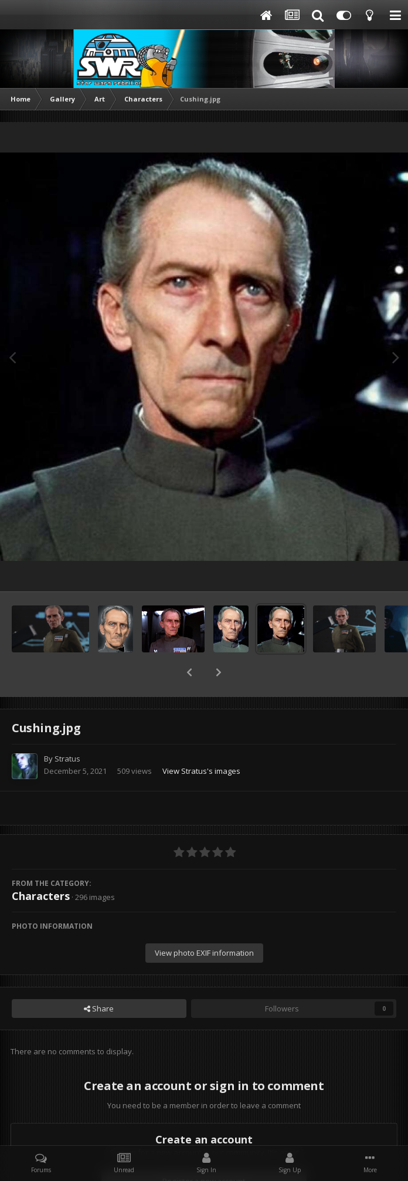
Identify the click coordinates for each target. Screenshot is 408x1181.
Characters (41, 865)
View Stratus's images (201, 740)
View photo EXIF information (204, 922)
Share (99, 978)
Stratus (67, 728)
